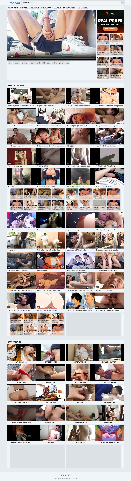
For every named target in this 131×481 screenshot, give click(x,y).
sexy (48, 63)
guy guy (61, 63)
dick (43, 63)
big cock (16, 63)
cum (10, 63)
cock (38, 63)
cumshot (24, 63)
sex (67, 63)
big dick (32, 63)
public (54, 63)
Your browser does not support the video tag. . (51, 35)
